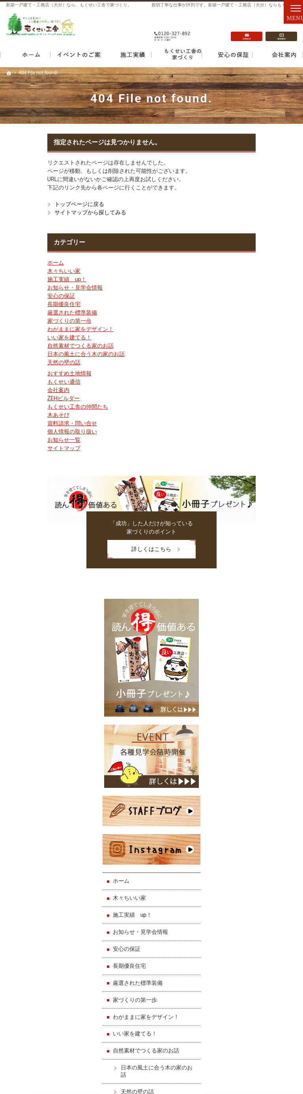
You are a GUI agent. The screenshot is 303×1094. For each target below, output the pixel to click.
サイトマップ (22, 448)
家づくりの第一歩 (28, 321)
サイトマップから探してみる (49, 212)
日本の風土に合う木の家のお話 (44, 354)
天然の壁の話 (22, 362)
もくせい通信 (22, 382)
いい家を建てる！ (28, 337)
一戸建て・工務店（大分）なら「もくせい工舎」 (221, 1069)
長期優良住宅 (22, 304)
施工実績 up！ (25, 279)
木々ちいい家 (22, 271)
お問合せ (246, 28)
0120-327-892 (172, 28)
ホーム (14, 262)
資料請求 (281, 28)
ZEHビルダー (22, 398)
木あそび (17, 415)
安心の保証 (20, 296)
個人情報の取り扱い (31, 431)
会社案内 (17, 390)
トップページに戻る (38, 204)
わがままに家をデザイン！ (39, 329)
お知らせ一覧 (22, 440)
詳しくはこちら (98, 548)
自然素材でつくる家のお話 (39, 346)
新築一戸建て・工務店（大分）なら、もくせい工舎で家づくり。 (69, 5)
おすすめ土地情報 (28, 373)
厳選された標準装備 (31, 312)
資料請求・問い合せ (31, 423)
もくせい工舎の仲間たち (36, 406)
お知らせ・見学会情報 (33, 287)
